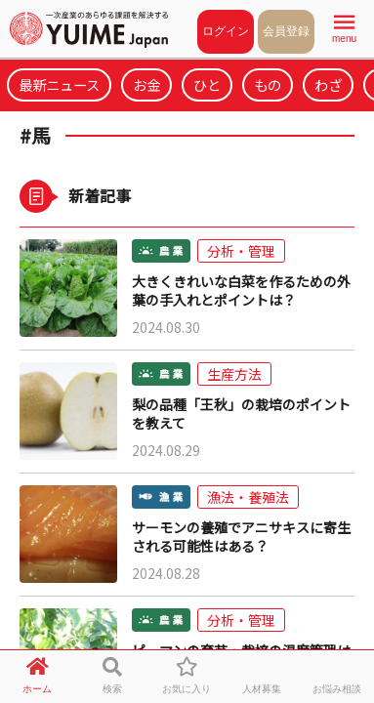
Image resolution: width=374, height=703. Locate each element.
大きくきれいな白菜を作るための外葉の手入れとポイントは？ (241, 291)
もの (267, 84)
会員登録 (286, 31)
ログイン (225, 31)
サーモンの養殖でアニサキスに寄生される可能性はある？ (241, 537)
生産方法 (234, 374)
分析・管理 (241, 251)
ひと (207, 84)
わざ (328, 84)
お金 (146, 84)
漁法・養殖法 (248, 497)
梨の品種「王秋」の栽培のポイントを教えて (241, 414)
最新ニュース (59, 84)
